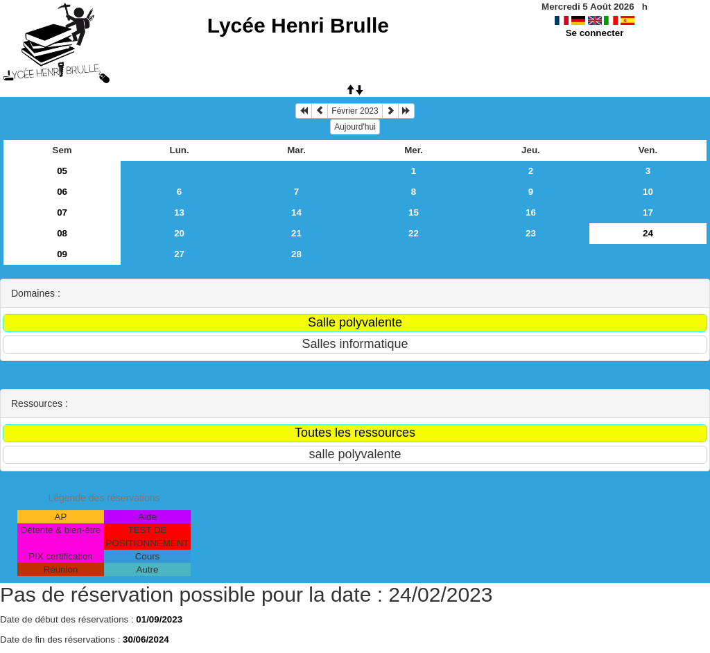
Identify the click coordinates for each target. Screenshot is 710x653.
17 (648, 212)
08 (62, 233)
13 (179, 212)
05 (62, 171)
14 (296, 212)
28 (296, 254)
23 (531, 233)
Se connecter (595, 33)
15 (413, 212)
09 (62, 254)
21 (296, 233)
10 (648, 191)
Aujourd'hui (355, 127)
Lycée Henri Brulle (298, 25)
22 (413, 233)
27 (179, 254)
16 (531, 212)
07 (62, 212)
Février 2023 (354, 111)
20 (179, 233)
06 (62, 191)
